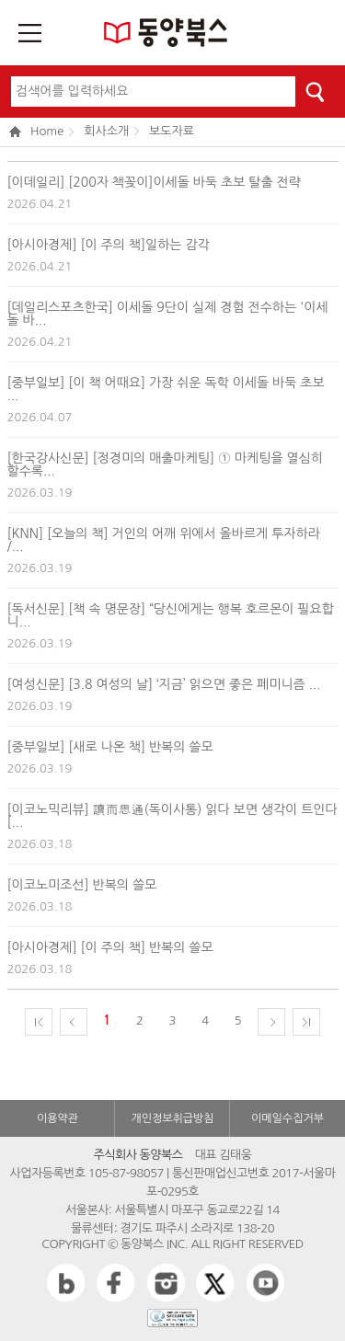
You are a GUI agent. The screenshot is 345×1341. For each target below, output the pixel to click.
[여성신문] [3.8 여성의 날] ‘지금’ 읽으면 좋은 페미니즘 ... (164, 684)
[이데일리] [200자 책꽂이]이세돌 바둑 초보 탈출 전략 (154, 182)
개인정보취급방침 (172, 1118)
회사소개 (106, 131)
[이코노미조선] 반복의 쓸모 (82, 884)
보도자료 (171, 131)
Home (36, 132)
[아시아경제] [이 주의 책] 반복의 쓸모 (110, 947)
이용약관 (57, 1118)
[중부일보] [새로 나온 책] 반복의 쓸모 (110, 746)
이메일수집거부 (287, 1118)
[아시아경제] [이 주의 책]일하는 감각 (108, 244)
